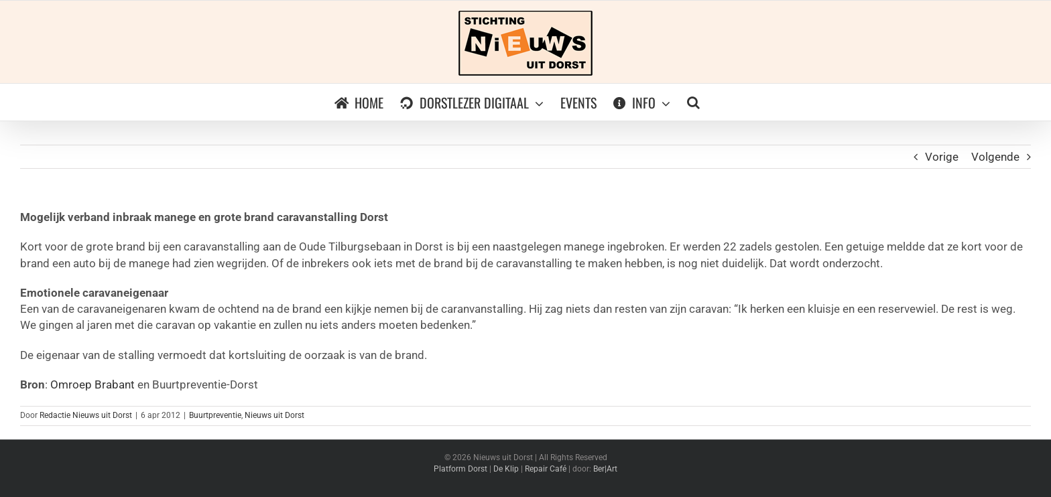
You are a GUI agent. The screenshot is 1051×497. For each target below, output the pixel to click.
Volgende (995, 156)
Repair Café (545, 469)
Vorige (942, 156)
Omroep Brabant (92, 384)
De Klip (506, 469)
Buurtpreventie (215, 415)
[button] (693, 102)
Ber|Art (605, 469)
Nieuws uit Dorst (274, 415)
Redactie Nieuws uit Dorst (86, 415)
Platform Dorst (460, 469)
